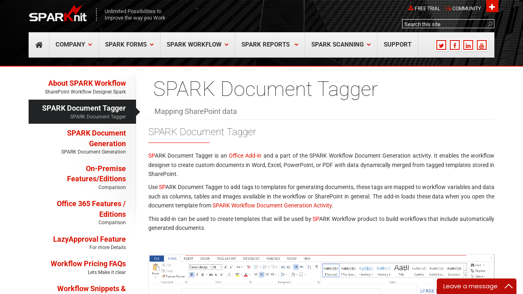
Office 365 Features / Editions (77, 213)
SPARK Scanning (341, 44)
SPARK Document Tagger (77, 112)
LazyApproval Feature (77, 243)
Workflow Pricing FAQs (77, 267)
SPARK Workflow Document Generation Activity (272, 205)
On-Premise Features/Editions (77, 178)
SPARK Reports (270, 44)
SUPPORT (397, 44)
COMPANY (74, 44)
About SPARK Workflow (77, 87)
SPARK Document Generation (77, 142)
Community (466, 8)
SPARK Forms (129, 44)
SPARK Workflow (198, 44)
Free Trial (427, 8)
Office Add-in (245, 155)
